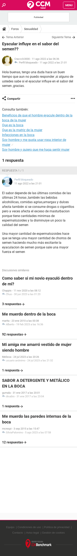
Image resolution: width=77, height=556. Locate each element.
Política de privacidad (57, 527)
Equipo (10, 527)
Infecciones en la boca (18, 135)
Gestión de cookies (53, 532)
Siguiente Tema (61, 37)
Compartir (13, 98)
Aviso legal (32, 532)
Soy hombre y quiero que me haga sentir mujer (35, 150)
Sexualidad (31, 29)
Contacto (17, 532)
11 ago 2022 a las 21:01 (53, 62)
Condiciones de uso (29, 527)
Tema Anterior (15, 37)
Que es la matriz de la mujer (22, 130)
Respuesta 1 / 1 (13, 170)
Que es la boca (12, 125)
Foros (15, 29)
